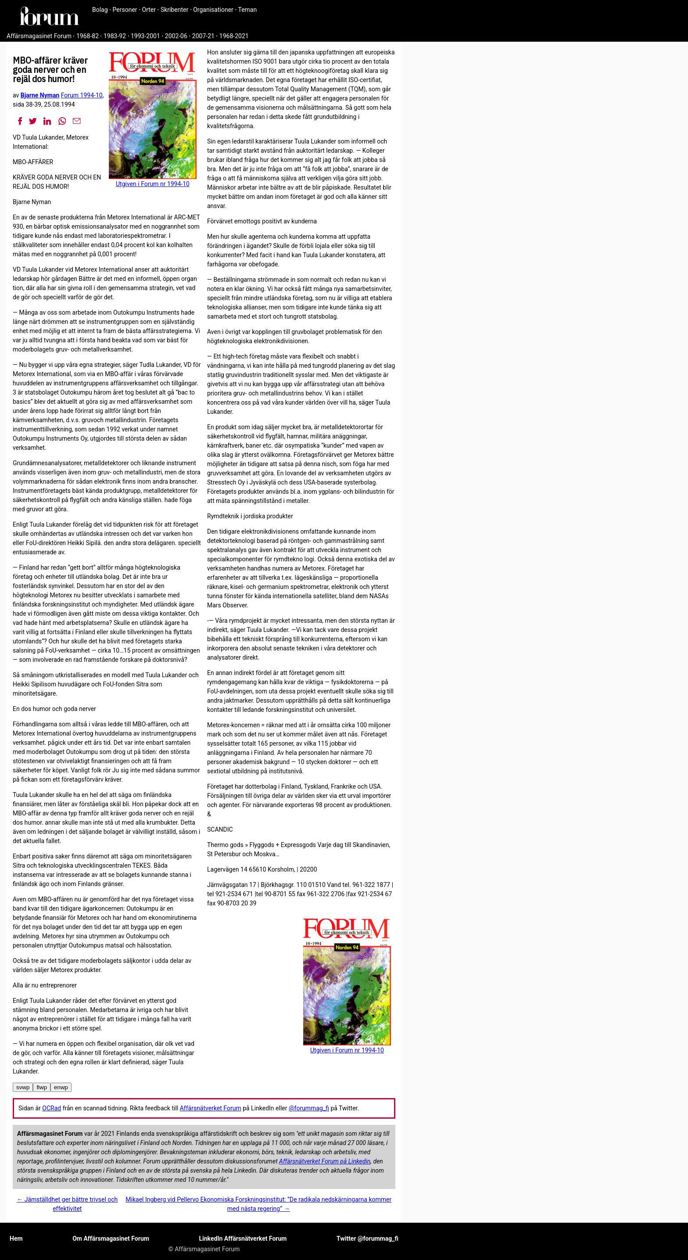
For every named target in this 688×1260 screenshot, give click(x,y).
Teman (247, 9)
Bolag (100, 9)
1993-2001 (145, 35)
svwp (22, 1087)
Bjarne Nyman (40, 95)
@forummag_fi (309, 1108)
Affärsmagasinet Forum (39, 35)
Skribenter (174, 9)
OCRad (51, 1108)
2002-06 (176, 35)
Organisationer (213, 9)
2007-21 (203, 35)
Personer (125, 9)
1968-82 (87, 35)
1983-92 (115, 35)
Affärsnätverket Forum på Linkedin (324, 1161)
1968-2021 (234, 35)
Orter (149, 9)
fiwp (41, 1087)
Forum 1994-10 (82, 95)
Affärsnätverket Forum (210, 1108)
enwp (61, 1087)
